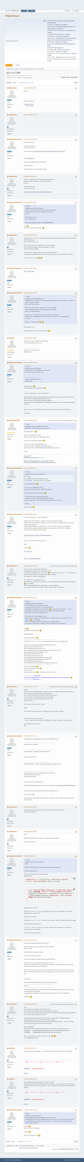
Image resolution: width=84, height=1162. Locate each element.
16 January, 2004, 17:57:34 (30, 735)
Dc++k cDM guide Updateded (32, 558)
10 (32, 82)
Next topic (74, 77)
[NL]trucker (13, 88)
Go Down (8, 82)
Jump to (54, 1149)
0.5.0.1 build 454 (72, 53)
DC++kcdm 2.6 (28, 551)
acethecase (13, 115)
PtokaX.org (59, 57)
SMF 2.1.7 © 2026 (8, 1160)
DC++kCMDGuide (29, 158)
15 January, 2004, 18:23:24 (30, 235)
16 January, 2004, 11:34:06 (30, 514)
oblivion (12, 1048)
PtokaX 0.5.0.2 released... (61, 51)
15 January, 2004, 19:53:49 (30, 292)
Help (65, 1160)
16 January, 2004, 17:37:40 (30, 686)
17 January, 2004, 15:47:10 (30, 1004)
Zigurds (11, 338)
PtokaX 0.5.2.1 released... (64, 34)
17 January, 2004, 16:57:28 (30, 1079)
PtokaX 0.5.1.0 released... (61, 42)
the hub (26, 1073)
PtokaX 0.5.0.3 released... (63, 49)
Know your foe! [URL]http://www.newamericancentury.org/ (38, 462)
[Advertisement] (42, 4)
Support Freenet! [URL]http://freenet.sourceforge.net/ (37, 461)
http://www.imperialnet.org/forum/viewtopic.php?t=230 (50, 151)
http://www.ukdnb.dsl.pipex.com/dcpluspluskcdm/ (38, 192)
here (33, 794)
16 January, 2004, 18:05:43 (30, 807)
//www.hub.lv (27, 352)
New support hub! (58, 47)
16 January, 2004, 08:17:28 (30, 468)
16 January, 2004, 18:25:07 (30, 831)
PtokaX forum (12, 16)
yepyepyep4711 (14, 420)
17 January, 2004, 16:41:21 (30, 1048)
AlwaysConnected (15, 139)
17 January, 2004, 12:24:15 (30, 940)
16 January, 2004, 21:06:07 (30, 856)
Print (76, 82)
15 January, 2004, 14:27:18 (30, 139)
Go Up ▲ (78, 1160)
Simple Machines (17, 1160)
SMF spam (22, 1148)
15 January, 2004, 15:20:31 (30, 176)
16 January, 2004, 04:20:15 (30, 420)
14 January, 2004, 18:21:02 (30, 87)
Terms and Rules (71, 1160)
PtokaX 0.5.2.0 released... (62, 36)
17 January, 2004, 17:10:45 (30, 1109)
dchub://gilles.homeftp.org (30, 457)
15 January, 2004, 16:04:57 (30, 202)
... (31, 82)
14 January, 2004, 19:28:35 (30, 114)
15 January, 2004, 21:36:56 (30, 362)
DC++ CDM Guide (29, 271)
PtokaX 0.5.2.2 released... (61, 24)
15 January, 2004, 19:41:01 (30, 268)
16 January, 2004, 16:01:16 (30, 597)
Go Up (7, 1141)
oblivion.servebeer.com (38, 1068)
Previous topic (65, 77)
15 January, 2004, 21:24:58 (30, 338)
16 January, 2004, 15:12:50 (30, 565)
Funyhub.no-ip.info (28, 104)
